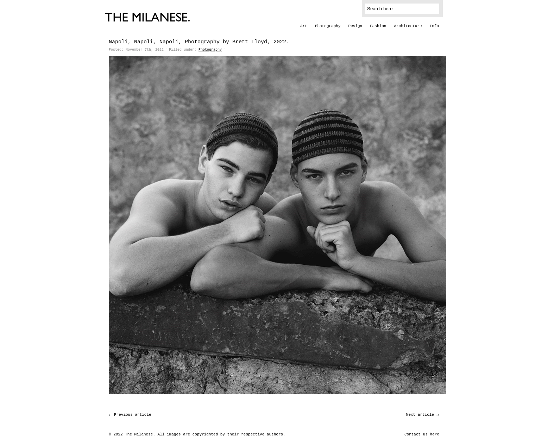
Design (355, 26)
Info (434, 26)
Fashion (378, 26)
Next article (420, 415)
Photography (328, 26)
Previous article (132, 415)
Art (303, 26)
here (434, 434)
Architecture (408, 26)
